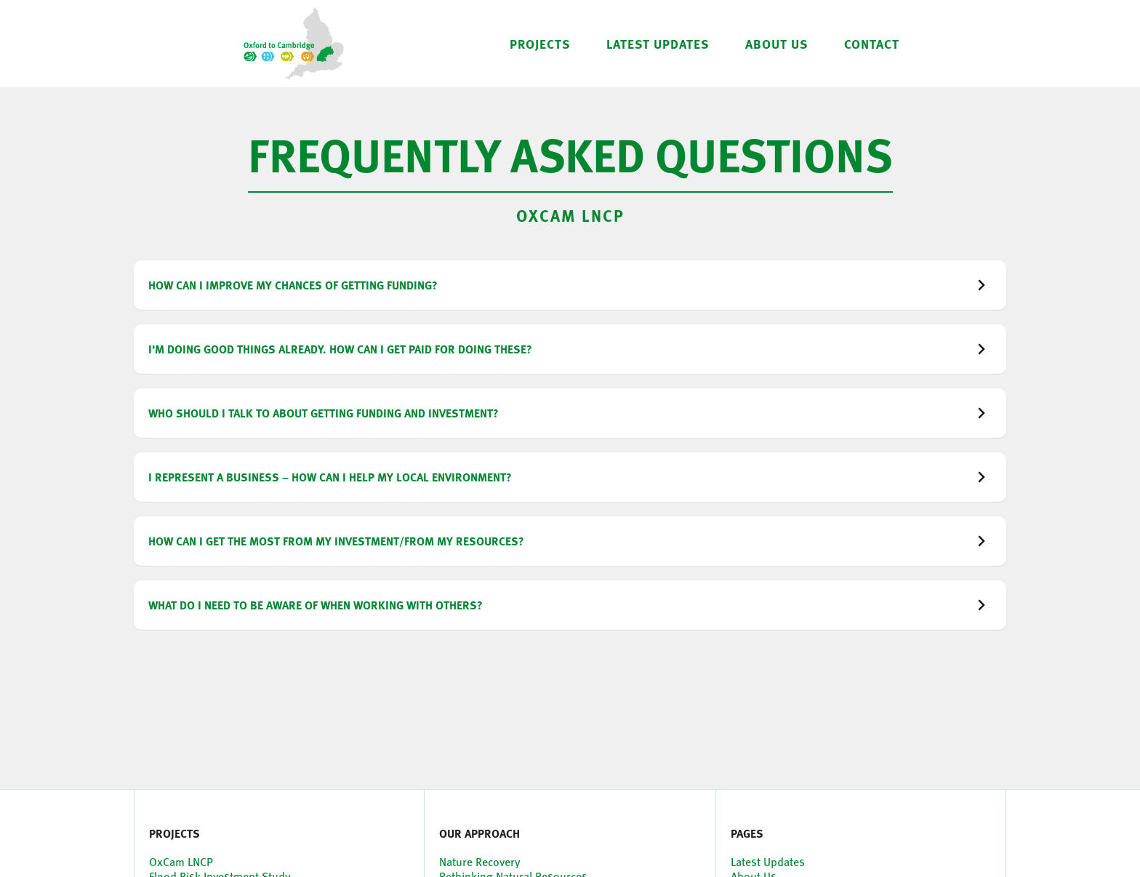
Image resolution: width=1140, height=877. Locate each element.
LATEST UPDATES (657, 43)
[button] (540, 43)
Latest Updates (768, 861)
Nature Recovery (480, 861)
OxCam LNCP (570, 215)
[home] (294, 43)
